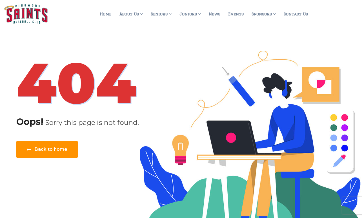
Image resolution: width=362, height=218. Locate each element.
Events (236, 14)
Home (105, 14)
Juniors (188, 14)
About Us (129, 14)
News (214, 14)
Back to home (47, 149)
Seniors (159, 14)
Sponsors (262, 14)
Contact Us (296, 14)
